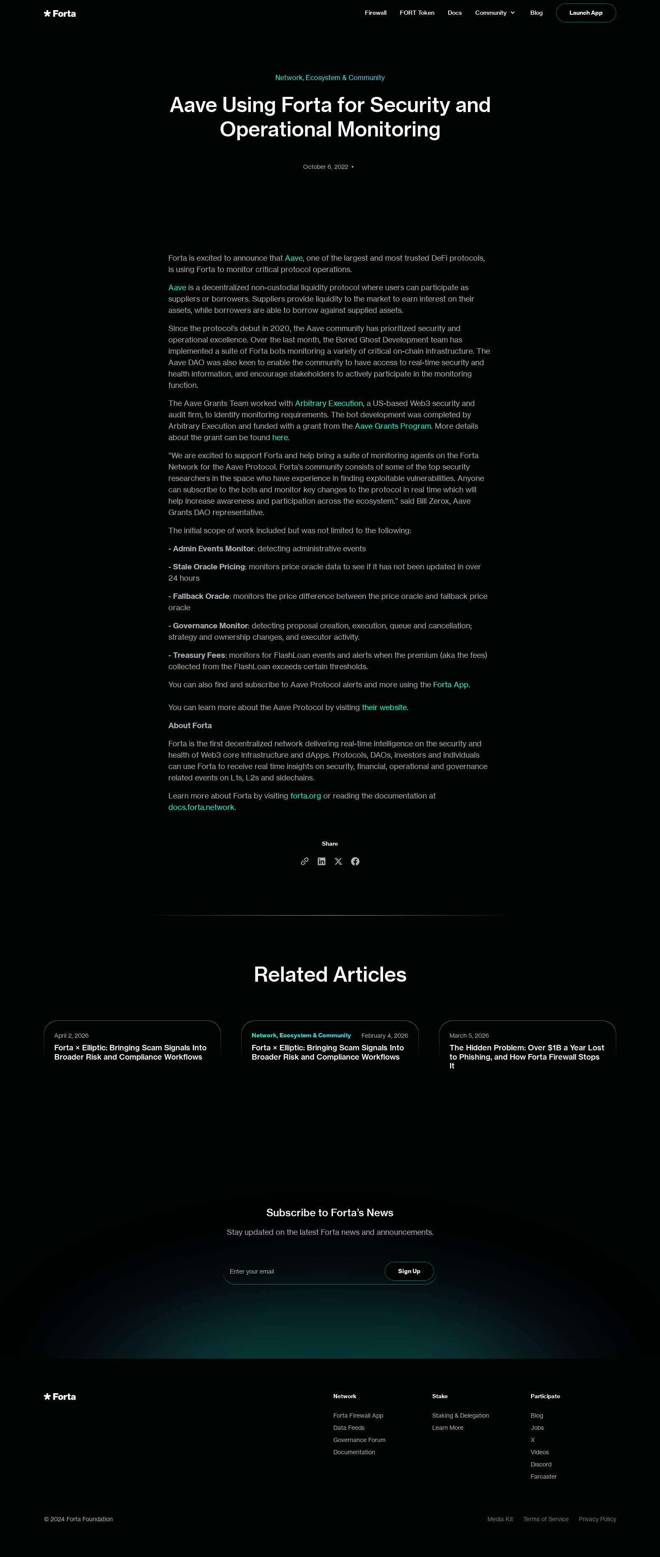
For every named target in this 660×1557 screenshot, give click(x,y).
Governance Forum (359, 1439)
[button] (496, 12)
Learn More (447, 1427)
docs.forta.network (201, 807)
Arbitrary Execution (329, 403)
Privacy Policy (597, 1518)
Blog (537, 1415)
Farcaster (544, 1476)
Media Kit (500, 1518)
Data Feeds (349, 1427)
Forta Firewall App (358, 1415)
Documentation (354, 1452)
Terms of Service (546, 1518)
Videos (540, 1452)
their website (384, 707)
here (280, 437)
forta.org (305, 795)
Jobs (537, 1427)
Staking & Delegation (460, 1415)
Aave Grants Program (393, 425)
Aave (294, 257)
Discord (541, 1464)
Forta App (450, 684)
